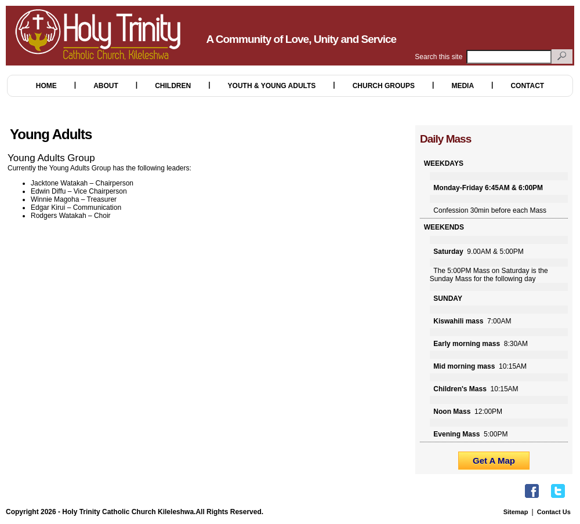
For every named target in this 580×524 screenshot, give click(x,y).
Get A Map (494, 460)
